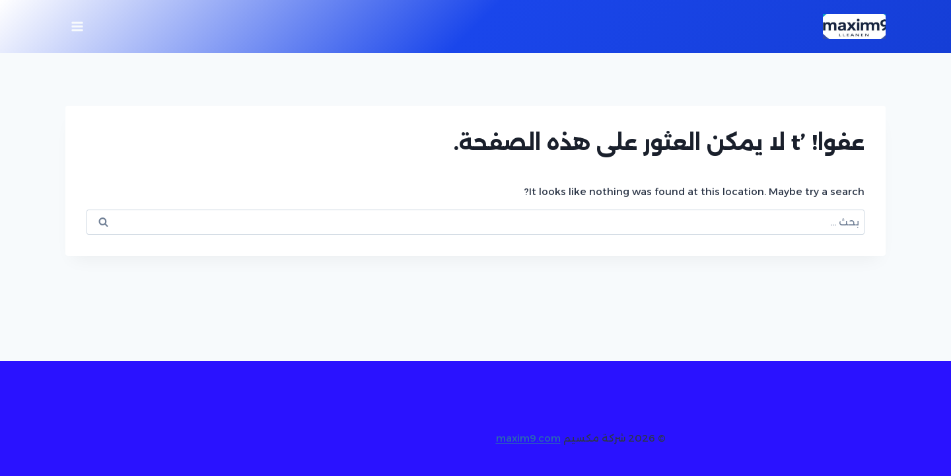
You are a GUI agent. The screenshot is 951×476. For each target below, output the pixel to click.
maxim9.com (528, 438)
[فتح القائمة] (77, 26)
